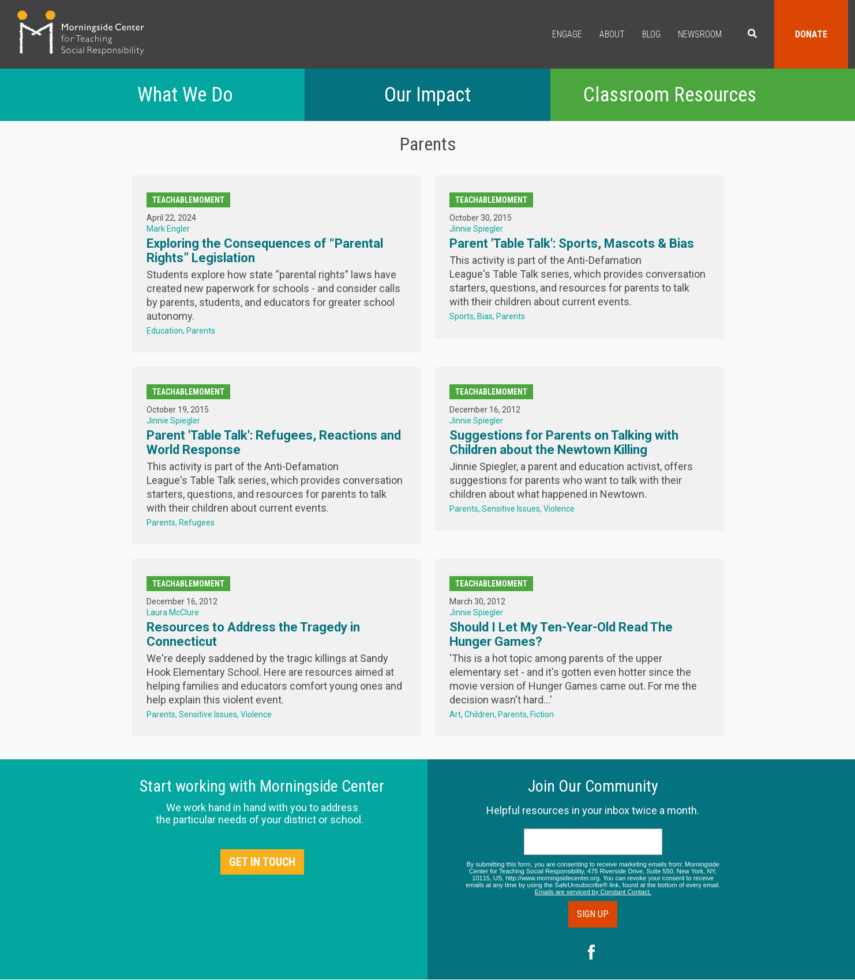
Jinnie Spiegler (476, 228)
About (612, 34)
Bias (485, 316)
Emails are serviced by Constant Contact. (593, 891)
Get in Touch (262, 862)
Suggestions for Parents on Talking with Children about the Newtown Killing (563, 442)
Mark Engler (168, 228)
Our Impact (427, 95)
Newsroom (700, 34)
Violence (559, 508)
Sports (461, 316)
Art (455, 714)
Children (479, 714)
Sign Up (593, 914)
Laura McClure (173, 612)
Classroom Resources (669, 95)
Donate (811, 34)
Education (165, 330)
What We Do (185, 95)
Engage (567, 34)
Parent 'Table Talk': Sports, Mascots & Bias (571, 243)
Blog (651, 34)
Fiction (542, 714)
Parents (200, 330)
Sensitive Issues (511, 508)
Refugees (197, 522)
